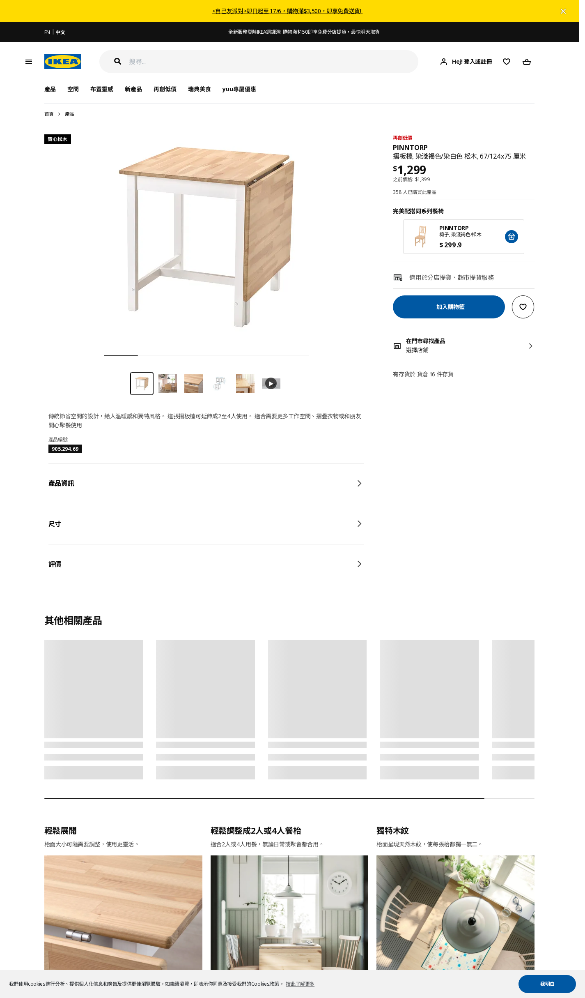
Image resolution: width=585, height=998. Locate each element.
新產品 (133, 89)
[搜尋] (274, 62)
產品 (69, 114)
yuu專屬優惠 (239, 89)
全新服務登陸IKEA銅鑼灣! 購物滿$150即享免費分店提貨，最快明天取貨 (304, 31)
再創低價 (165, 89)
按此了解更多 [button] (300, 983)
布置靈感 (101, 89)
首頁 (49, 114)
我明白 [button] (547, 983)
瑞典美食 (199, 89)
